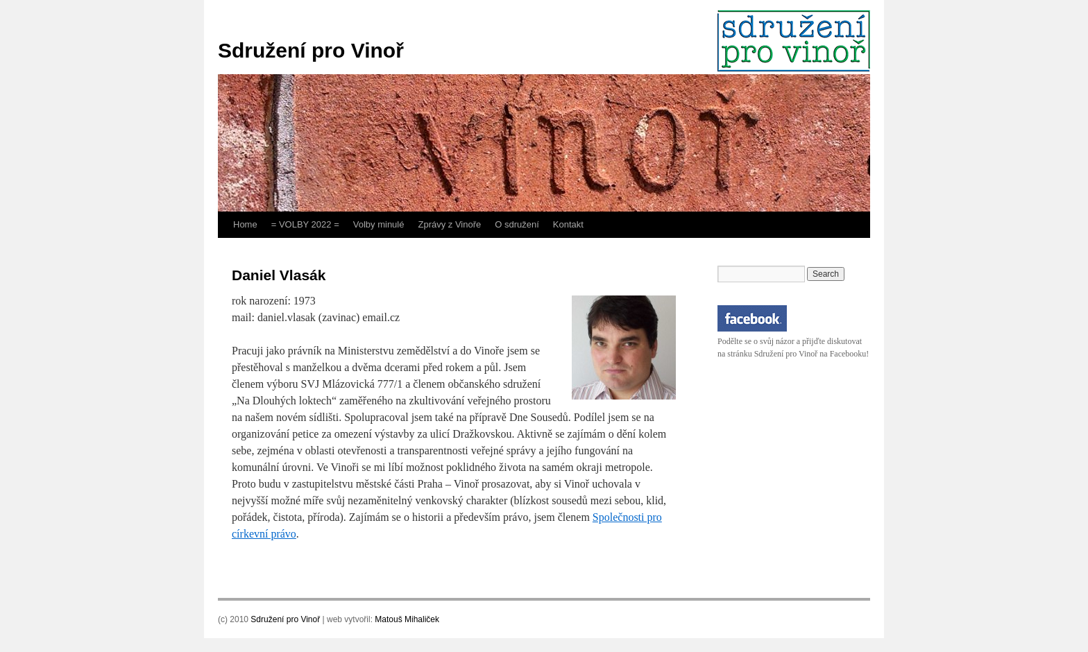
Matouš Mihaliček (407, 619)
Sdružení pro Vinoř (311, 50)
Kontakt (568, 224)
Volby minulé (379, 224)
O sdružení (517, 224)
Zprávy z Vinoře (449, 224)
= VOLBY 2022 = (305, 224)
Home (245, 224)
